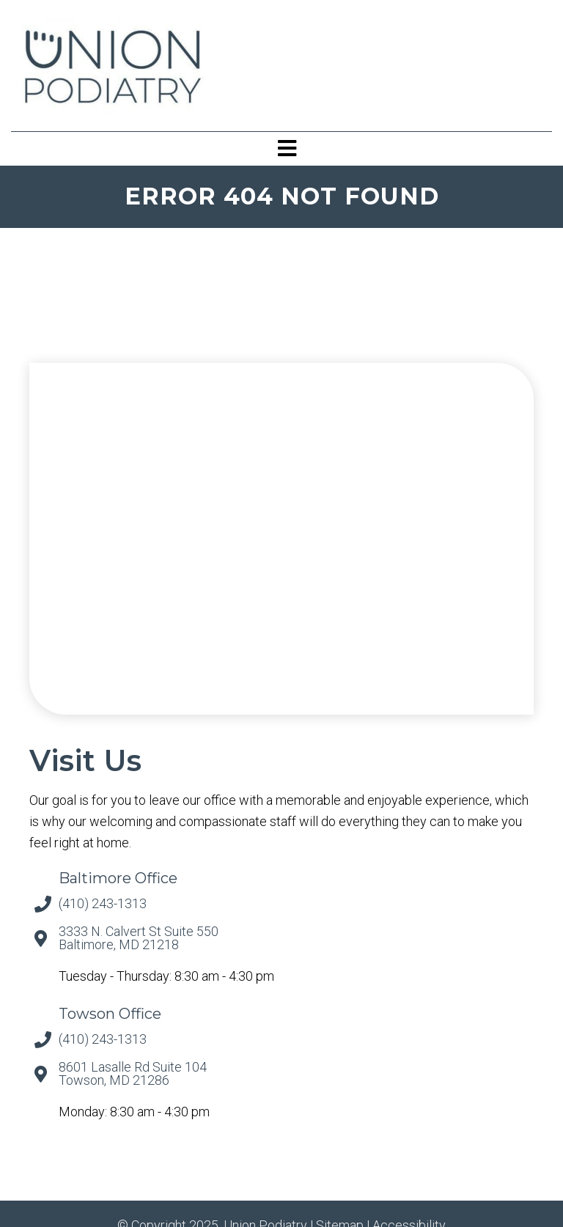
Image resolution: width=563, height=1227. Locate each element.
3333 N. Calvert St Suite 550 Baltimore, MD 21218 (138, 938)
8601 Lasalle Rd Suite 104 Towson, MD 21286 (133, 1074)
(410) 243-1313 (103, 903)
